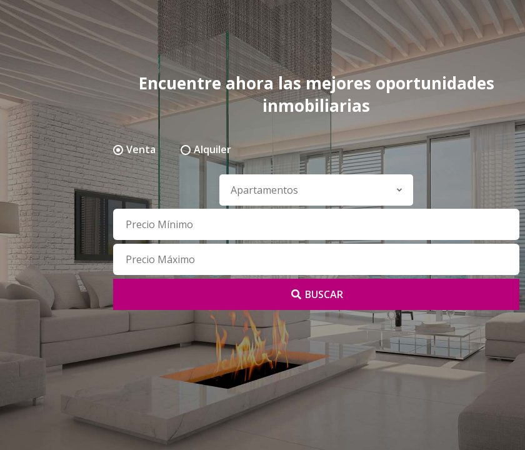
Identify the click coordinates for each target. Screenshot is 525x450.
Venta (141, 149)
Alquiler (212, 149)
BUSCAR (316, 294)
